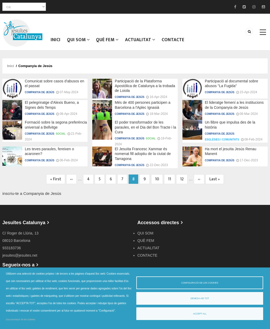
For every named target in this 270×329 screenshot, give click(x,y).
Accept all (199, 313)
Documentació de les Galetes (20, 319)
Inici (55, 41)
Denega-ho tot (199, 298)
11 (171, 181)
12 (183, 181)
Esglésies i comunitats (222, 142)
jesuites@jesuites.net (19, 258)
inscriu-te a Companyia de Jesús (31, 196)
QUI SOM (78, 41)
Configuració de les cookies (199, 282)
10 (159, 181)
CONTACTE (174, 41)
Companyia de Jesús (39, 94)
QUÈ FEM (108, 41)
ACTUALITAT (141, 41)
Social (61, 136)
